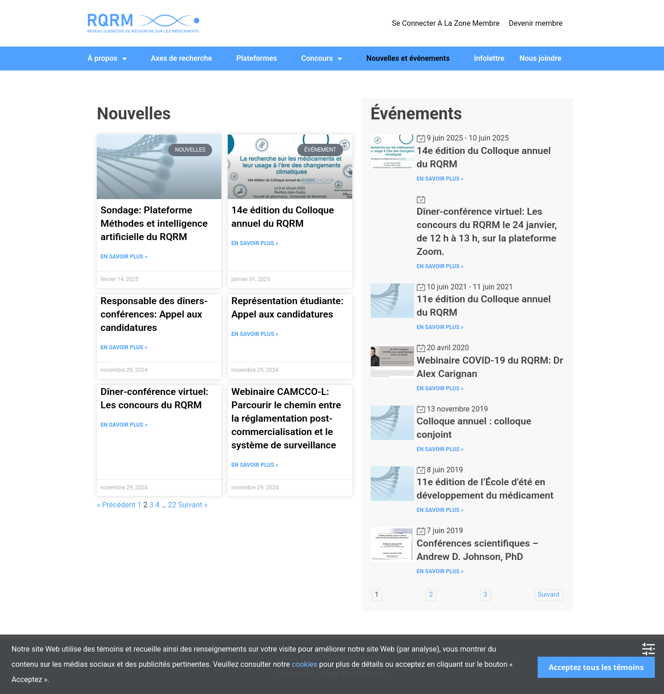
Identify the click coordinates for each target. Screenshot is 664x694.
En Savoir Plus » (440, 179)
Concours (321, 58)
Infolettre (489, 58)
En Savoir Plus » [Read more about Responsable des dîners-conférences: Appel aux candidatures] (124, 347)
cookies (304, 664)
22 (172, 504)
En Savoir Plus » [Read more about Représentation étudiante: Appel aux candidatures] (255, 334)
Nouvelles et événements (408, 58)
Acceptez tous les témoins (596, 667)
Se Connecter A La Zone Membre (446, 23)
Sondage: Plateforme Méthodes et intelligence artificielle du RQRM (154, 223)
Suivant (548, 595)
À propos (107, 58)
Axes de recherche (181, 58)
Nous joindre (540, 58)
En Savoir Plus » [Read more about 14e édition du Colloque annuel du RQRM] (255, 243)
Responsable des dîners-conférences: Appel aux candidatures (154, 314)
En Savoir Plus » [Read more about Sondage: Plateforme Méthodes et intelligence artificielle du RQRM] (124, 256)
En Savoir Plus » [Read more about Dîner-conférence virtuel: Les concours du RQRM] (124, 425)
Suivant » (193, 504)
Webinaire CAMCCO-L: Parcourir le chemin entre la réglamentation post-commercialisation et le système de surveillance (286, 418)
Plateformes (256, 58)
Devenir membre (536, 23)
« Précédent (116, 504)
